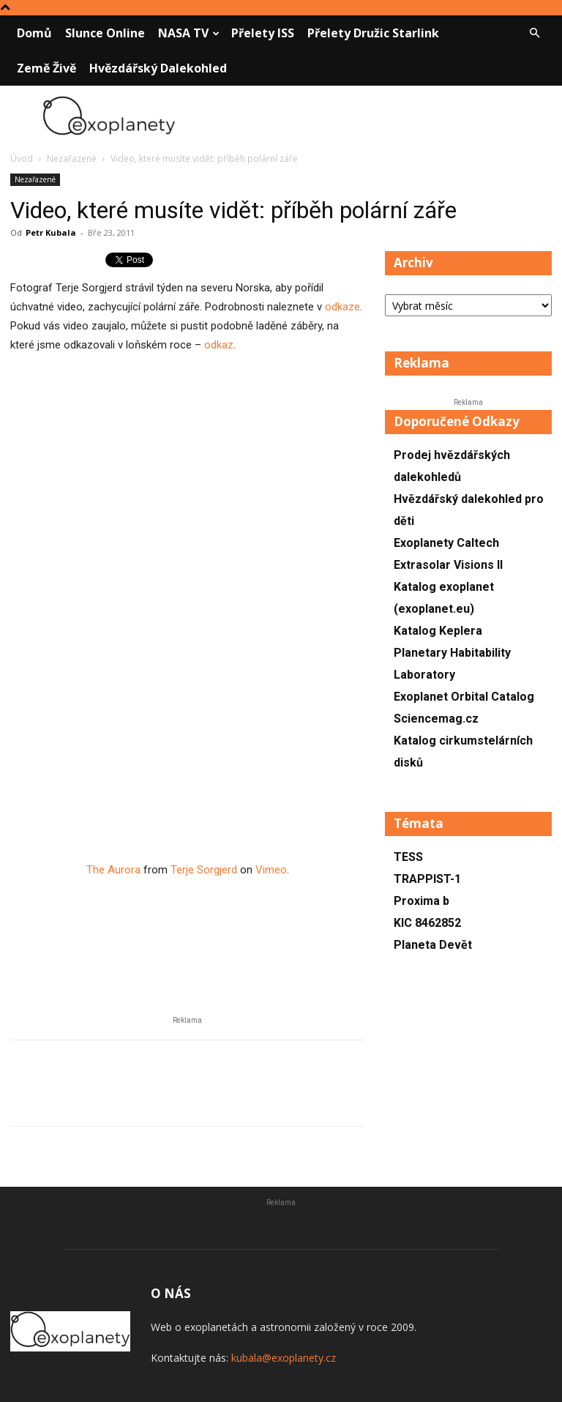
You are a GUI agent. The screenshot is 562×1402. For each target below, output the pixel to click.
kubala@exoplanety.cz (283, 1358)
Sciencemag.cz (436, 719)
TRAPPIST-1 (427, 879)
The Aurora (113, 869)
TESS (408, 857)
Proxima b (421, 901)
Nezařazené (72, 158)
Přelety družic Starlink (373, 33)
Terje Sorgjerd (204, 869)
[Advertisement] (187, 514)
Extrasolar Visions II (448, 565)
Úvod (21, 158)
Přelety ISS (262, 33)
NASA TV (189, 33)
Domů (34, 33)
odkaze (342, 306)
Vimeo (271, 869)
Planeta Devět (433, 945)
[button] (534, 33)
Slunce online (105, 33)
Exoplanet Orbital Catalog (464, 697)
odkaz (218, 344)
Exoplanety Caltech (446, 543)
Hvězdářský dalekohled (158, 68)
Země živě (46, 68)
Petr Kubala (51, 232)
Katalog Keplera (438, 631)
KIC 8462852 (427, 923)
